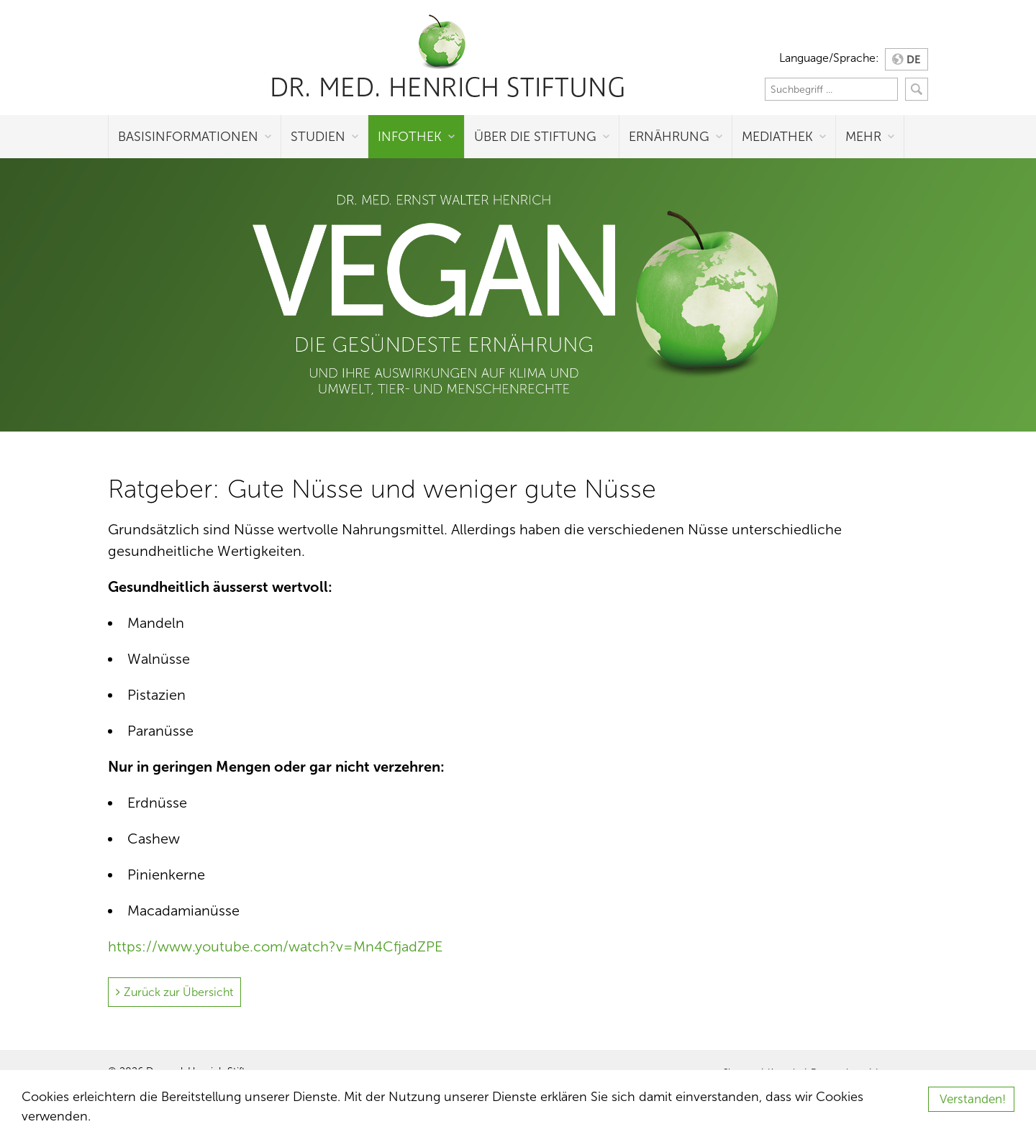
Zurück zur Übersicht (178, 992)
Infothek (410, 136)
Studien (318, 136)
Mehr (863, 136)
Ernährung (669, 136)
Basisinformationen (188, 136)
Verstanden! (973, 1099)
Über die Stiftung (535, 136)
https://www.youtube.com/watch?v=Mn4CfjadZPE (275, 946)
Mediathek (777, 136)
